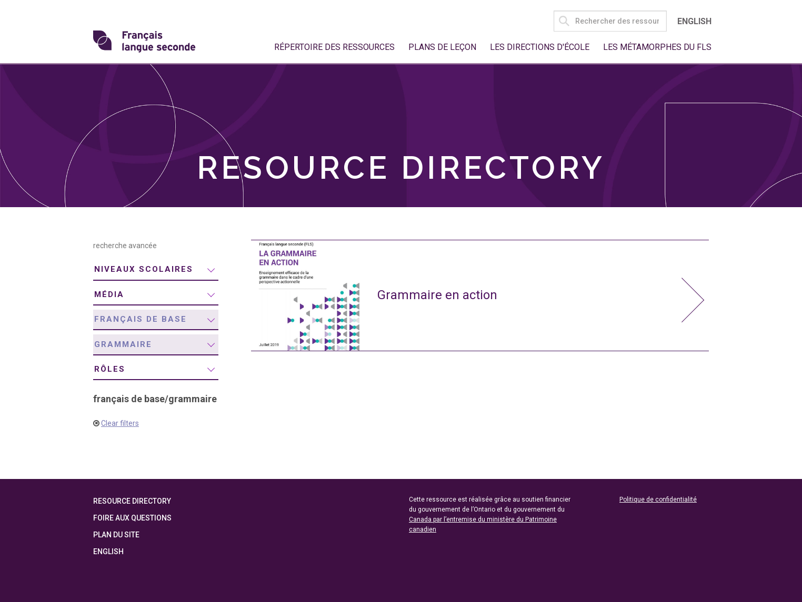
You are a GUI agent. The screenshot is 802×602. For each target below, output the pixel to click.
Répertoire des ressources (334, 47)
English (694, 21)
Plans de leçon (442, 47)
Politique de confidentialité (658, 499)
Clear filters (120, 423)
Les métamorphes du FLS (657, 47)
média (109, 294)
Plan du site (116, 534)
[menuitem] (155, 270)
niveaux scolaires (143, 269)
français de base (140, 319)
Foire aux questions (132, 518)
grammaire (123, 344)
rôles (109, 369)
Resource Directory (132, 501)
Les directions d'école (539, 47)
